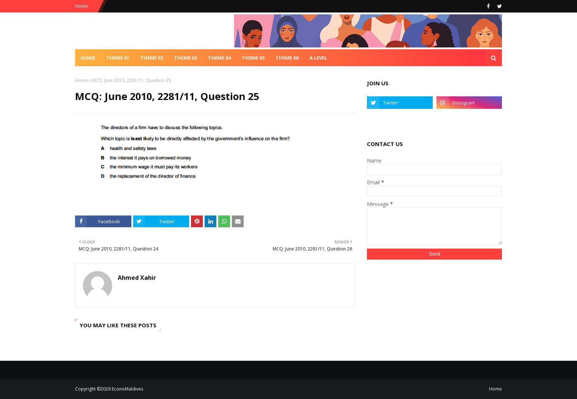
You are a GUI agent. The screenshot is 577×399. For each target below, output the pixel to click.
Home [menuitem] (88, 57)
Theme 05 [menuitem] (253, 57)
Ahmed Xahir (137, 278)
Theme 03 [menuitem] (185, 57)
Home (81, 6)
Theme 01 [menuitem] (117, 57)
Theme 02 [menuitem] (151, 57)
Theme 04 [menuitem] (219, 57)
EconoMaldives (127, 389)
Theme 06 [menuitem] (287, 57)
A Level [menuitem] (318, 57)
